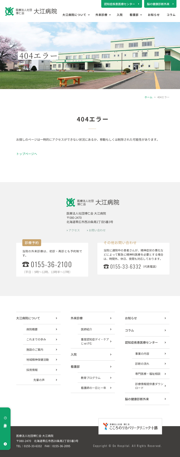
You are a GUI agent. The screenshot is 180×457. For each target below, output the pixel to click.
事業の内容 (142, 353)
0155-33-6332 (125, 266)
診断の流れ (142, 363)
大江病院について (74, 15)
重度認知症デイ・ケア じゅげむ (95, 341)
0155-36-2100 (51, 264)
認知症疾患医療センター (119, 4)
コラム (171, 15)
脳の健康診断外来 (158, 4)
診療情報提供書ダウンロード (149, 386)
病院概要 (32, 329)
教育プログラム (91, 378)
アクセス (74, 230)
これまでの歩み (36, 339)
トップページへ (26, 153)
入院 (120, 15)
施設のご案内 (34, 349)
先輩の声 (39, 380)
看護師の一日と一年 (93, 388)
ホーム (148, 97)
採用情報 (32, 370)
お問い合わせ (97, 230)
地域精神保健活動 (37, 359)
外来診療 (101, 15)
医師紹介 (86, 329)
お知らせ (154, 15)
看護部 (134, 15)
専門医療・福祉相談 (147, 373)
